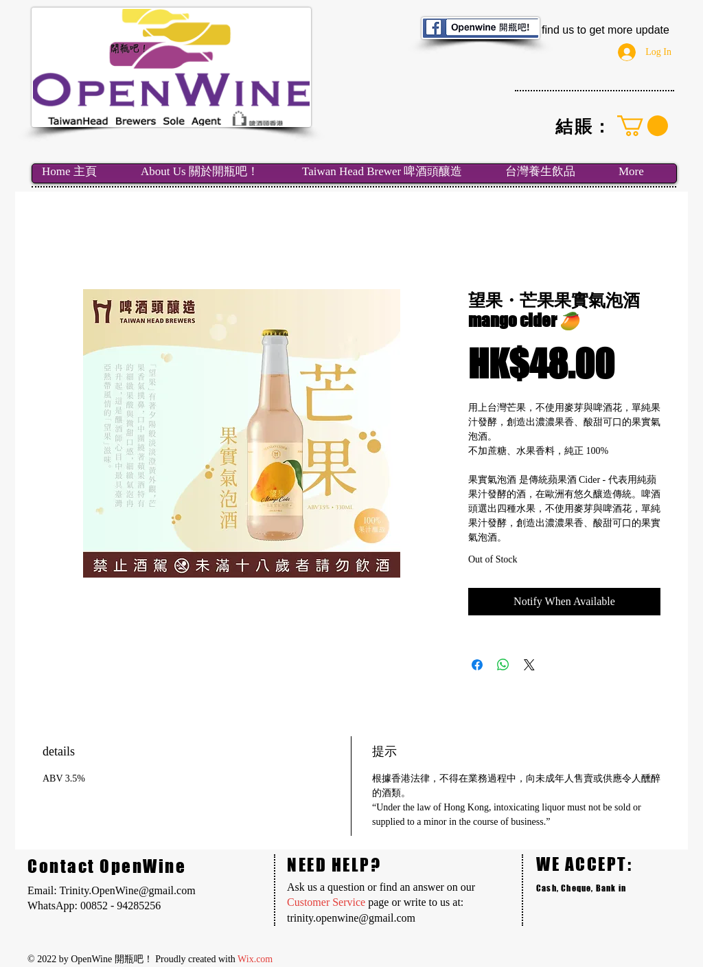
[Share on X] (529, 665)
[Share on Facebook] (477, 665)
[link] (642, 125)
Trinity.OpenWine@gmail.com (127, 890)
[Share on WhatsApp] (503, 665)
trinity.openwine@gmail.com (351, 918)
